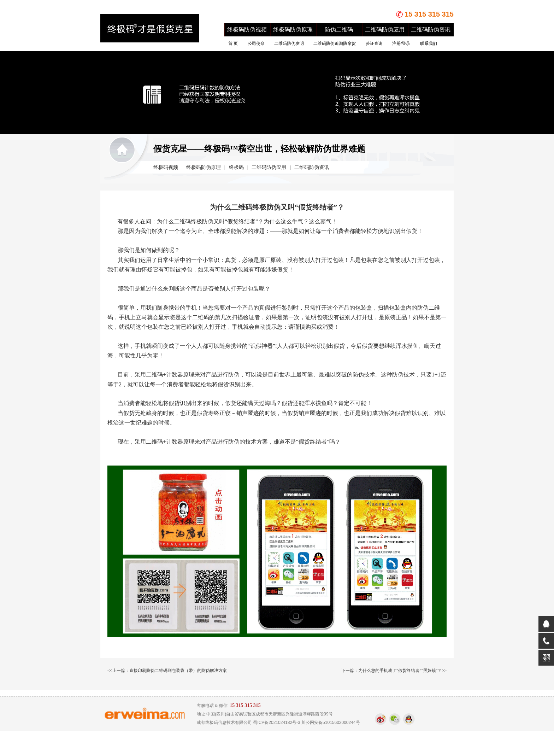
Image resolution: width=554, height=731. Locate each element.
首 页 (233, 43)
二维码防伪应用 (385, 30)
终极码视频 (165, 167)
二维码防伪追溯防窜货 (334, 43)
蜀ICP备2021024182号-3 (276, 722)
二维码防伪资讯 (430, 30)
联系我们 (428, 43)
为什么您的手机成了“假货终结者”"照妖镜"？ (400, 670)
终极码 (236, 167)
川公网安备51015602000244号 (330, 722)
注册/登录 (401, 43)
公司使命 (256, 43)
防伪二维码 (339, 30)
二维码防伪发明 (289, 43)
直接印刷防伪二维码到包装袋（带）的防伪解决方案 (178, 670)
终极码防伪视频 (247, 30)
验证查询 (374, 43)
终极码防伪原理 (293, 30)
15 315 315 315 (429, 14)
